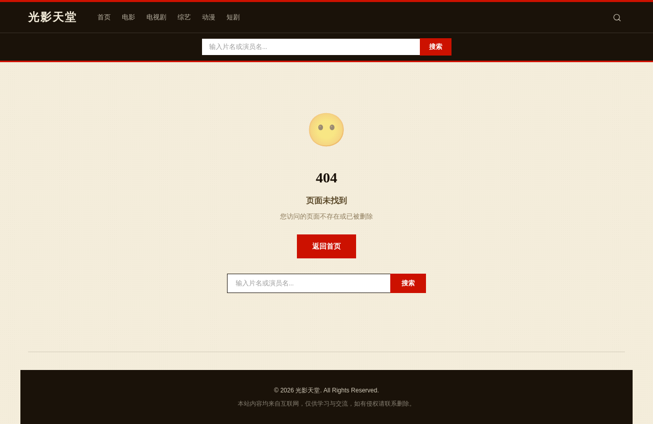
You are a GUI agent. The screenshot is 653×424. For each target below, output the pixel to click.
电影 (128, 17)
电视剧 (156, 17)
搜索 (435, 46)
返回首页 (326, 246)
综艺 (184, 17)
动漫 (208, 17)
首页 (104, 17)
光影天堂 (52, 17)
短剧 (233, 17)
